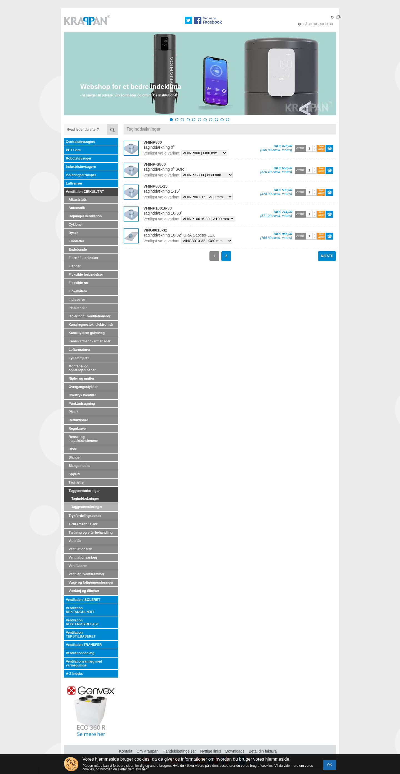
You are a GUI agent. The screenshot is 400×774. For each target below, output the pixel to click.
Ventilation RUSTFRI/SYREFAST (82, 622)
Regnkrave (77, 428)
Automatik (77, 208)
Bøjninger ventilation (85, 216)
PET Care (73, 150)
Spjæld (74, 474)
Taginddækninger (85, 499)
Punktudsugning (82, 403)
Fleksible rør (78, 283)
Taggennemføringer (84, 491)
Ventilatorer (78, 566)
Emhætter (76, 241)
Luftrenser (74, 183)
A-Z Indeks (74, 674)
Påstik (73, 412)
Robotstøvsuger (78, 158)
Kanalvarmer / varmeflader (90, 341)
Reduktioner (78, 420)
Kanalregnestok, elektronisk (91, 325)
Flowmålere (78, 291)
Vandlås (75, 541)
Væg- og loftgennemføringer (91, 582)
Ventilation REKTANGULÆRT (80, 610)
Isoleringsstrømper (81, 175)
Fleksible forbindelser (86, 275)
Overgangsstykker (83, 387)
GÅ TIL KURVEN (316, 24)
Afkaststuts (78, 199)
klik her (141, 769)
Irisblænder (78, 308)
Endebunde (78, 250)
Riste (73, 449)
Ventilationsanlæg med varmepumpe (84, 663)
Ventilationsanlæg (83, 557)
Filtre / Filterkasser (83, 258)
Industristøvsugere (81, 167)
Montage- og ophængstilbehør (82, 368)
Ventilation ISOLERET (83, 600)
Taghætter (77, 482)
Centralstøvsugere (80, 142)
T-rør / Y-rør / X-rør (83, 524)
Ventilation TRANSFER (84, 645)
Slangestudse (79, 466)
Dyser (73, 233)
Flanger (75, 266)
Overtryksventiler (82, 395)
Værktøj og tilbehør (84, 591)
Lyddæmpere (79, 358)
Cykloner (76, 225)
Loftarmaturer (80, 350)
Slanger (75, 457)
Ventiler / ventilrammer (86, 574)
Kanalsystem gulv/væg (87, 333)
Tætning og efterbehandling (91, 532)
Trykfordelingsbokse (85, 516)
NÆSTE (327, 256)
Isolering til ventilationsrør (90, 316)
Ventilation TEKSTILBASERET (81, 634)
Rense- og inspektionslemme (83, 439)
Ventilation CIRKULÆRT (85, 192)
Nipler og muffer (81, 378)
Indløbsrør (77, 300)
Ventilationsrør (80, 549)
